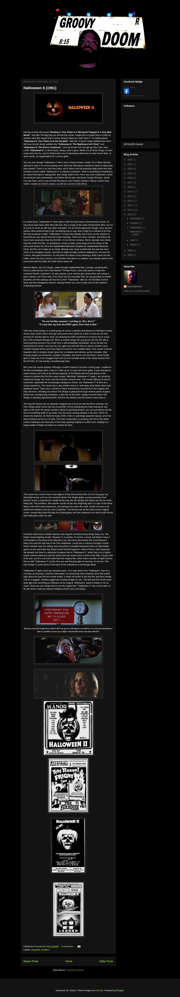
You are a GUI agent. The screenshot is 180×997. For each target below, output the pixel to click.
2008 (130, 255)
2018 (130, 178)
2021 (130, 164)
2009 (130, 250)
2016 (130, 187)
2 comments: (67, 946)
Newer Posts (31, 961)
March (133, 244)
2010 (130, 214)
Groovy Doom (129, 87)
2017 (130, 182)
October (134, 223)
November (136, 218)
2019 (130, 173)
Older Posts (106, 961)
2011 (130, 209)
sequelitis (35, 949)
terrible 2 (45, 949)
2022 (130, 159)
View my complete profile (137, 291)
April (133, 240)
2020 (130, 168)
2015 (130, 191)
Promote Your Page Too (133, 96)
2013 (130, 200)
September (136, 227)
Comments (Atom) (75, 970)
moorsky (99, 990)
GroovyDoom (134, 286)
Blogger (120, 990)
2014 (130, 196)
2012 (130, 205)
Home (68, 961)
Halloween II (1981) (40, 88)
